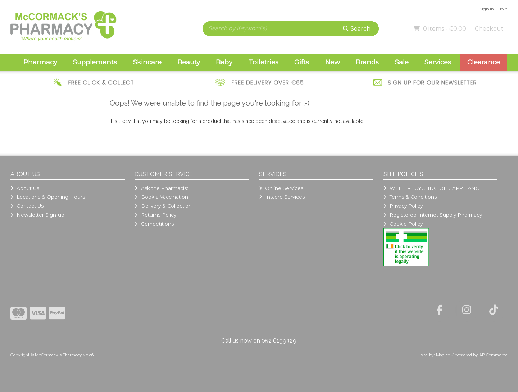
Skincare (147, 62)
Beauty (188, 62)
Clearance (483, 62)
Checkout (489, 28)
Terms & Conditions (410, 197)
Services (437, 62)
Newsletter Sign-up (37, 215)
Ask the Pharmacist (161, 188)
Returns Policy (155, 215)
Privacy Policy (403, 206)
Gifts (301, 62)
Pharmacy (40, 62)
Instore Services (282, 197)
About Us (24, 188)
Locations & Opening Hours (47, 197)
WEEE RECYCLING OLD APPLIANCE (433, 188)
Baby (224, 62)
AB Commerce (493, 354)
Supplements (95, 62)
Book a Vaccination (161, 197)
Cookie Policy (403, 224)
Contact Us (27, 206)
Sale (402, 62)
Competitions (154, 224)
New (332, 62)
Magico (443, 354)
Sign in (487, 9)
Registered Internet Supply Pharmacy (432, 215)
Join (503, 9)
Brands (367, 62)
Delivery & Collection (163, 206)
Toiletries (263, 62)
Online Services (281, 188)
